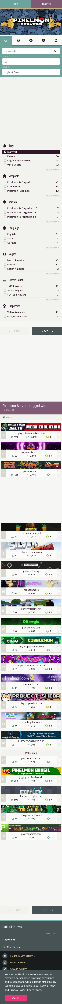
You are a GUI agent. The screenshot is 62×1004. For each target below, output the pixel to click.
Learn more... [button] (35, 990)
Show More (53, 169)
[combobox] (31, 61)
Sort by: (6, 66)
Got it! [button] (15, 998)
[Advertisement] (30, 110)
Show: (5, 56)
